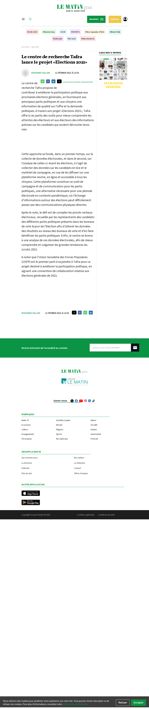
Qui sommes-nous (29, 457)
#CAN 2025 (32, 31)
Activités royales (63, 420)
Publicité (25, 468)
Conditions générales (85, 515)
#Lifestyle (57, 38)
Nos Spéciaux (62, 438)
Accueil (26, 47)
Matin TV (25, 420)
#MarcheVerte (87, 38)
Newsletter (96, 19)
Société (94, 424)
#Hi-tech (72, 38)
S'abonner (115, 19)
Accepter (138, 702)
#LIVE (63, 31)
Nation (35, 47)
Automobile (96, 434)
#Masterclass (49, 31)
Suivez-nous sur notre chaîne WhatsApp (78, 82)
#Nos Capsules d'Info (94, 31)
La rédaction (79, 462)
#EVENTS (75, 31)
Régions (59, 429)
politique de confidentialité (75, 704)
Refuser (122, 702)
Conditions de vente (106, 515)
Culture (25, 429)
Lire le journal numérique (113, 84)
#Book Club (115, 31)
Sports (59, 434)
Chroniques (27, 438)
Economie (26, 424)
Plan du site (27, 473)
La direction (27, 462)
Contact (77, 468)
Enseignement (28, 434)
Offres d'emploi (81, 473)
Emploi (94, 429)
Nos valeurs (79, 457)
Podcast (94, 438)
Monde (59, 424)
